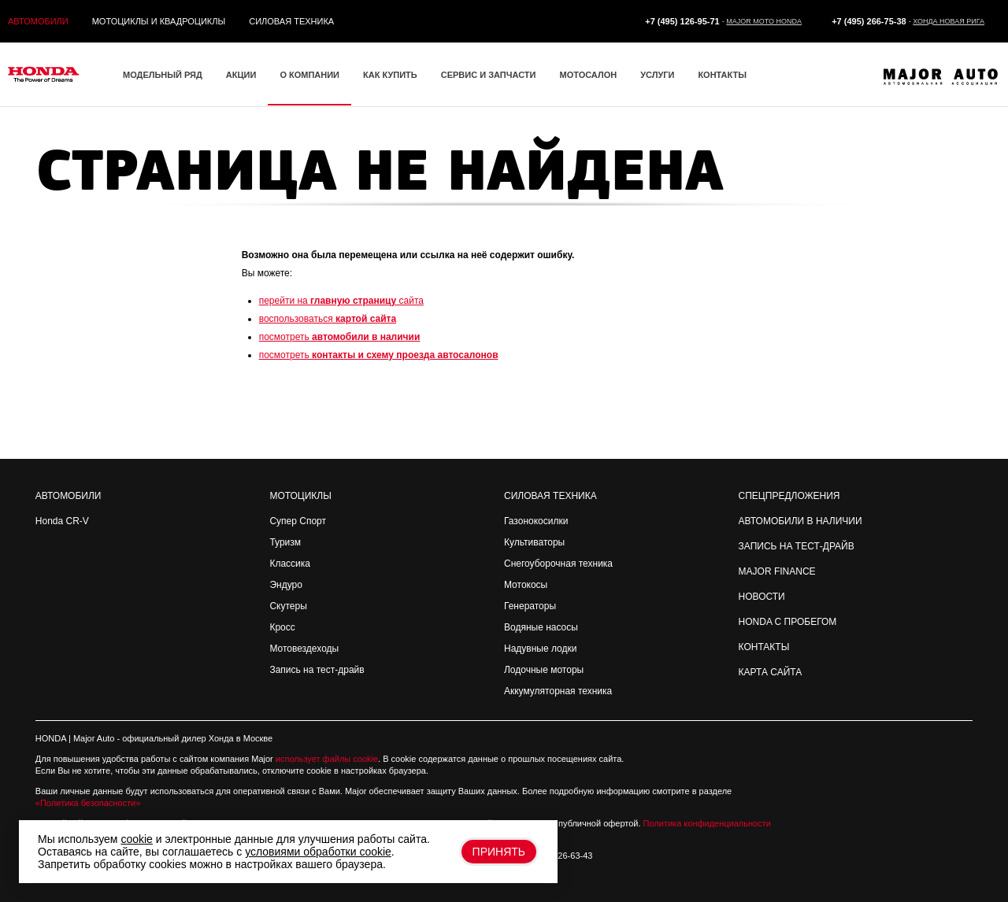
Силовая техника (291, 21)
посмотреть (340, 336)
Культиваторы (534, 542)
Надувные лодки (540, 648)
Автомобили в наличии (800, 521)
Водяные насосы (541, 627)
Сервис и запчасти (488, 74)
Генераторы (530, 606)
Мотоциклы (300, 495)
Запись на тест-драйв (316, 669)
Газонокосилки (536, 521)
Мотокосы (525, 584)
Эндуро (285, 584)
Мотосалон (588, 74)
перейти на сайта (341, 300)
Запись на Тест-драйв (796, 546)
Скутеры (287, 606)
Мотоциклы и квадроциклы (159, 21)
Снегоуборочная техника (558, 563)
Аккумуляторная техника (558, 691)
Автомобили (38, 21)
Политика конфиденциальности (707, 823)
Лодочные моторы (544, 669)
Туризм (285, 542)
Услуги (657, 74)
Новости (762, 596)
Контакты (722, 74)
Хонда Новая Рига (948, 21)
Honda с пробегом (788, 621)
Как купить (390, 74)
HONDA (50, 738)
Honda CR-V (62, 521)
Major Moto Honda (764, 21)
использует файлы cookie (327, 758)
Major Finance (777, 571)
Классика (289, 563)
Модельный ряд (162, 74)
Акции (241, 74)
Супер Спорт (297, 521)
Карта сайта (770, 672)
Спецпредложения (789, 495)
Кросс (282, 627)
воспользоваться (327, 318)
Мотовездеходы (304, 648)
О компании (309, 74)
